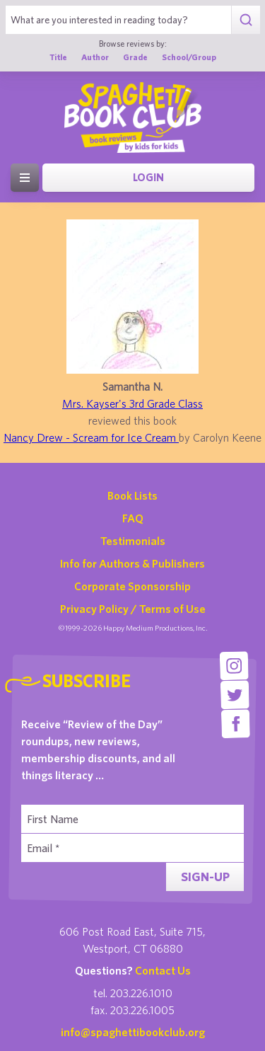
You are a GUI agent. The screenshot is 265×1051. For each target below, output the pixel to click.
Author (95, 57)
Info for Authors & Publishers (132, 563)
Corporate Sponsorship (132, 586)
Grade (135, 57)
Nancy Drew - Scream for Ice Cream (91, 437)
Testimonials (132, 540)
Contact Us (163, 970)
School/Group (189, 57)
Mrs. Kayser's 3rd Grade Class (132, 403)
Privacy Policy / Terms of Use (133, 608)
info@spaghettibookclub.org (133, 1032)
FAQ (132, 518)
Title (58, 57)
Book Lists (132, 495)
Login (148, 177)
